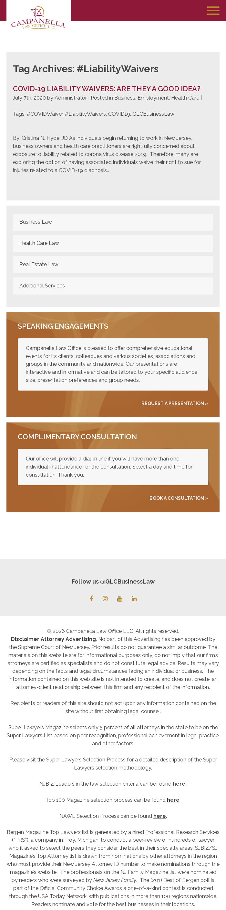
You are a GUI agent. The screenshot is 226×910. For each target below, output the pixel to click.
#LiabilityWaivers (85, 114)
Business (124, 98)
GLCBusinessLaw (153, 114)
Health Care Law (39, 243)
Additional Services (42, 286)
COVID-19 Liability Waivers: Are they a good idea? (106, 88)
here (179, 784)
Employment (153, 98)
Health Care (185, 98)
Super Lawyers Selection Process (86, 760)
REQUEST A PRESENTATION (172, 403)
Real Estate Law (38, 264)
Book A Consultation (176, 498)
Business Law (35, 222)
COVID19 (119, 114)
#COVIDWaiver (45, 114)
